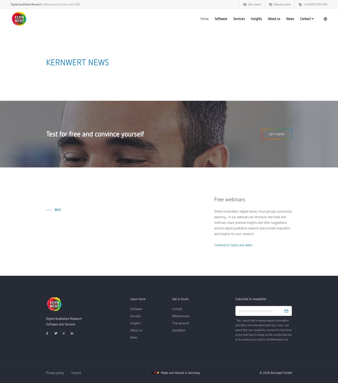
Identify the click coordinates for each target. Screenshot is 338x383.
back (58, 209)
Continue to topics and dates (233, 245)
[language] (325, 19)
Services (239, 19)
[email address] (263, 311)
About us (274, 19)
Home (204, 19)
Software (221, 19)
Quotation (178, 330)
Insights (256, 19)
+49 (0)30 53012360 (315, 4)
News (290, 19)
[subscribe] (286, 311)
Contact (307, 19)
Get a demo (254, 4)
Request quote (282, 4)
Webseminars (181, 316)
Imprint (76, 373)
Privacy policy (55, 373)
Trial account (180, 323)
